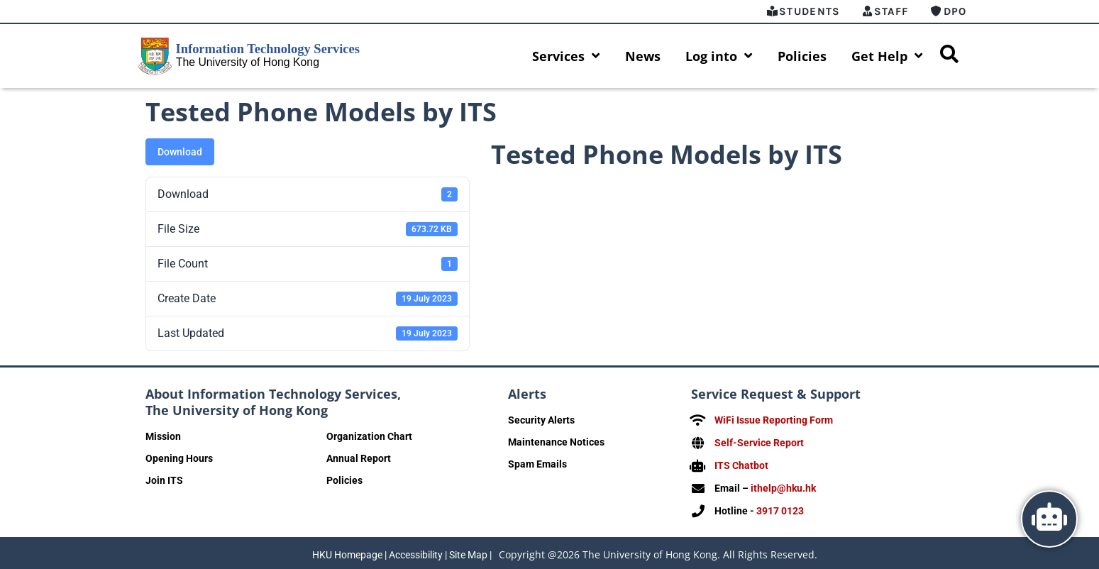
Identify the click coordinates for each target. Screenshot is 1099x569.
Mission (163, 436)
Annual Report (358, 458)
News (643, 56)
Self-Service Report (759, 442)
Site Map (468, 551)
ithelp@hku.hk (783, 486)
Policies (802, 56)
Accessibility (416, 551)
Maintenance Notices (556, 442)
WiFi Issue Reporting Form (773, 420)
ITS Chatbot (741, 464)
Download (180, 152)
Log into (719, 56)
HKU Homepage (347, 551)
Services (566, 56)
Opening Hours (179, 458)
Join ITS (164, 480)
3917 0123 (780, 508)
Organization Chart (369, 436)
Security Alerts (541, 420)
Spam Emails (537, 464)
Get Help (887, 56)
